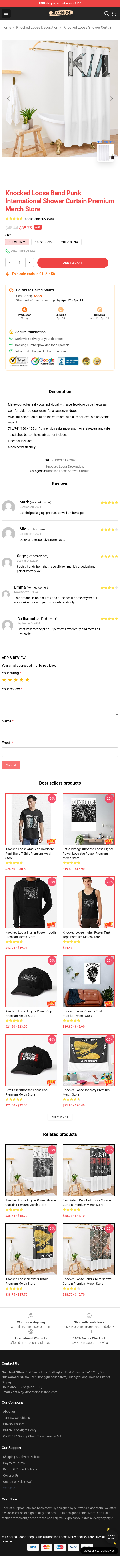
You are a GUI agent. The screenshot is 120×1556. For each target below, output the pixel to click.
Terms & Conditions (16, 1417)
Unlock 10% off (112, 1537)
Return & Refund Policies (20, 1469)
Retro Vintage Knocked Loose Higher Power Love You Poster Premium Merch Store (88, 853)
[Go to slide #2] (60, 175)
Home (6, 27)
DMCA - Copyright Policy (19, 1430)
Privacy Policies (13, 1424)
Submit (11, 765)
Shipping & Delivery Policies (21, 1457)
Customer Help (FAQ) (17, 1481)
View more (60, 1116)
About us (9, 1411)
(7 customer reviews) (39, 219)
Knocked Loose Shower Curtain (87, 27)
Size (8, 235)
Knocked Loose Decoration (37, 27)
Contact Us (10, 1475)
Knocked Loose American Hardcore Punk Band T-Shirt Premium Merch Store (29, 853)
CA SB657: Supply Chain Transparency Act (32, 1436)
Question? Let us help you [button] (99, 1550)
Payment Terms (14, 1463)
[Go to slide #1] (37, 175)
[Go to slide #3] (83, 175)
